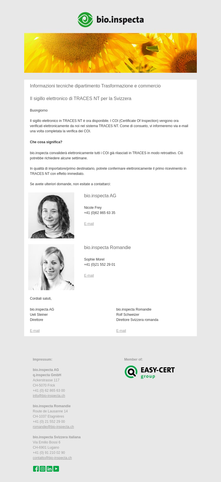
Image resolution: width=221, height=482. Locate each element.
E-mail (89, 224)
